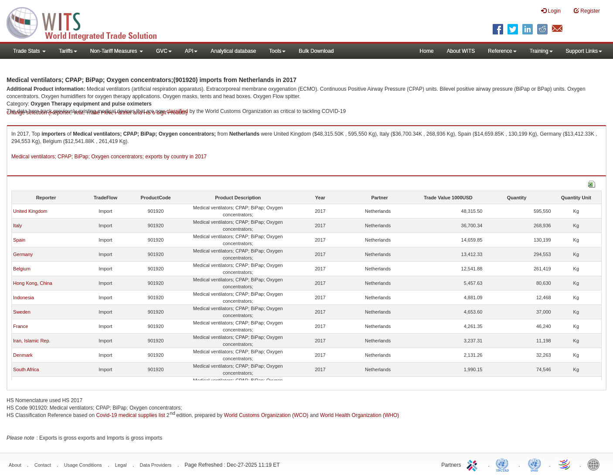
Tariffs (68, 51)
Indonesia (23, 297)
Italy (17, 225)
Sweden (22, 311)
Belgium (22, 268)
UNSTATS (534, 464)
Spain (19, 240)
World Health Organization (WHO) (359, 415)
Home (427, 51)
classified (177, 111)
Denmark (23, 355)
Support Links (584, 51)
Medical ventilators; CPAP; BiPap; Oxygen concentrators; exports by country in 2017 (109, 157)
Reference (502, 51)
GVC (164, 51)
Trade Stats (29, 51)
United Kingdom (30, 211)
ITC (473, 464)
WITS (87, 22)
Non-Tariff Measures (116, 51)
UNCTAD (504, 464)
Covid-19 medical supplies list (130, 415)
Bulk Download (316, 51)
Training (541, 51)
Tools (277, 51)
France (20, 326)
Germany (23, 254)
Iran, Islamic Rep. (32, 340)
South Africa (26, 369)
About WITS (461, 51)
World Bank (595, 464)
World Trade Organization (565, 464)
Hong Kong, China (32, 283)
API (191, 51)
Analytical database (233, 51)
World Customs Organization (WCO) (266, 415)
